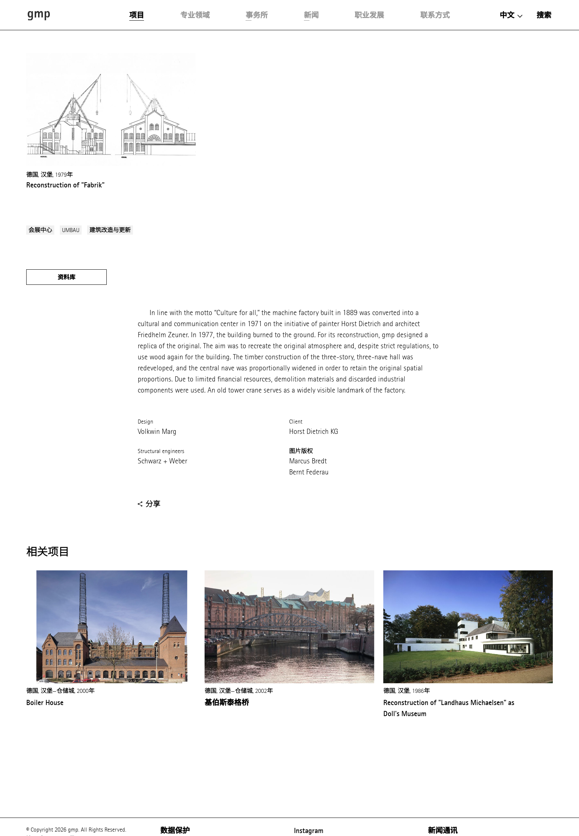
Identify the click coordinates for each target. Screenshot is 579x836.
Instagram (308, 830)
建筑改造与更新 (110, 230)
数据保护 (175, 830)
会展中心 (40, 230)
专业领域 (195, 15)
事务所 (257, 15)
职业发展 (369, 15)
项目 (136, 15)
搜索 (544, 15)
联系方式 (435, 15)
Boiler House (45, 702)
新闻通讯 (443, 830)
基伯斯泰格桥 (227, 702)
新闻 (311, 15)
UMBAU (70, 230)
